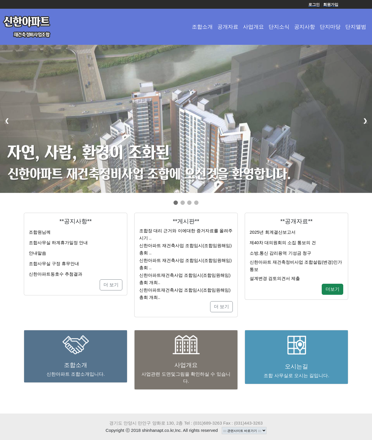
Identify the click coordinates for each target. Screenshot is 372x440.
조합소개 (202, 27)
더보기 (332, 289)
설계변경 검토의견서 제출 (275, 278)
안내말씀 (37, 253)
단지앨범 (355, 27)
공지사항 (304, 27)
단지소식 (279, 27)
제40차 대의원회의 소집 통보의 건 (283, 242)
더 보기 (111, 284)
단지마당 (330, 27)
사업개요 (253, 27)
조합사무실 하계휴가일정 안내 (58, 242)
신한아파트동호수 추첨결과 (55, 274)
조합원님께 (40, 232)
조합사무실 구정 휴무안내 (54, 263)
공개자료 (227, 27)
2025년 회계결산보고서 (273, 232)
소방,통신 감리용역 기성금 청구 (280, 253)
